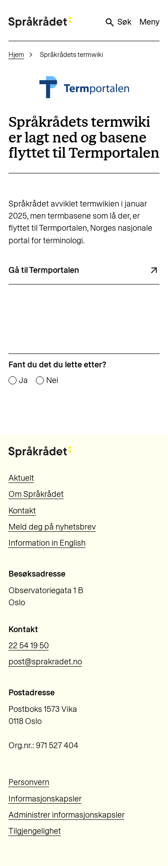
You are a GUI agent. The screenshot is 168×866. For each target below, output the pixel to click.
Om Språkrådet (36, 494)
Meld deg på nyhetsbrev (52, 527)
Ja (23, 380)
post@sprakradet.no (45, 662)
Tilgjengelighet (35, 831)
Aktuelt (21, 478)
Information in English (47, 543)
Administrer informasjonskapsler (67, 815)
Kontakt (22, 511)
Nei (52, 380)
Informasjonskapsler (45, 799)
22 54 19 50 (29, 646)
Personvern (29, 782)
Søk (117, 22)
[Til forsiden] (40, 22)
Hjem (16, 55)
